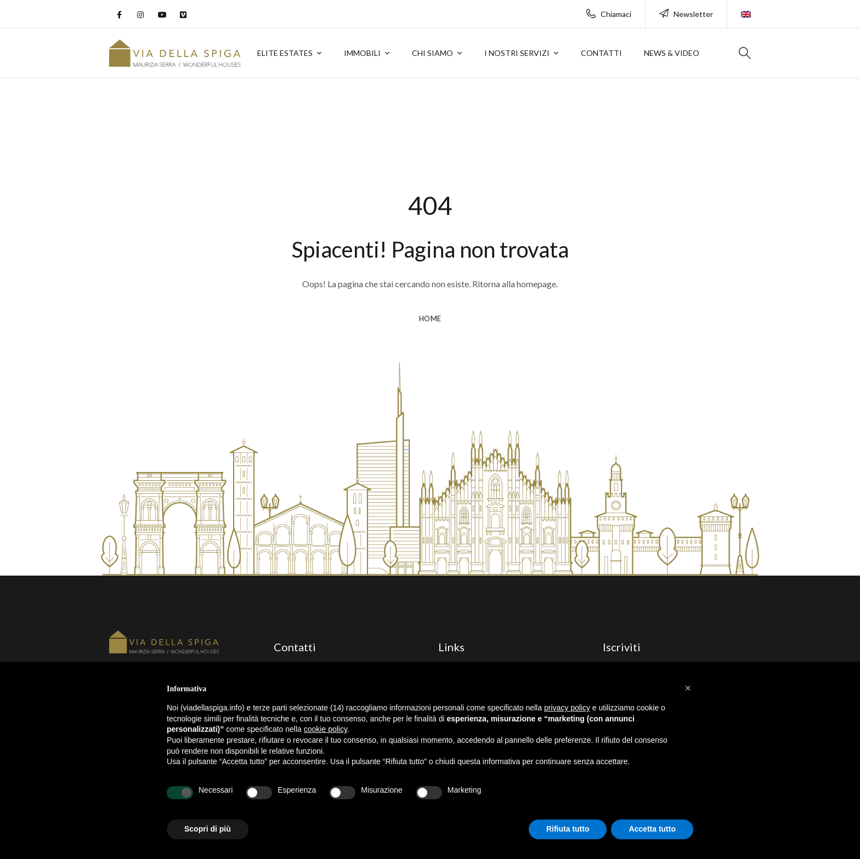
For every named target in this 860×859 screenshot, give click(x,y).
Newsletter (686, 14)
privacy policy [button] (567, 707)
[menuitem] (746, 9)
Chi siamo (432, 53)
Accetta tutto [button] (652, 828)
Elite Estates (285, 53)
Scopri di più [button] (207, 828)
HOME (430, 318)
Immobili (362, 53)
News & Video (671, 53)
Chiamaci (608, 14)
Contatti (601, 53)
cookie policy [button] (325, 729)
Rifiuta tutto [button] (568, 828)
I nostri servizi (517, 53)
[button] (688, 688)
